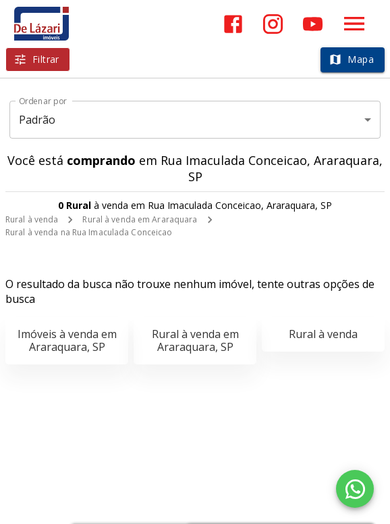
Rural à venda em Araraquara (139, 219)
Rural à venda (31, 219)
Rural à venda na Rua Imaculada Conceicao (89, 232)
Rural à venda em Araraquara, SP (195, 340)
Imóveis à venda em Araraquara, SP (67, 340)
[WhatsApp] (355, 489)
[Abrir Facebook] (233, 24)
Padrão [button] (37, 119)
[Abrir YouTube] (313, 24)
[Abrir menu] (354, 23)
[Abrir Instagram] (273, 24)
